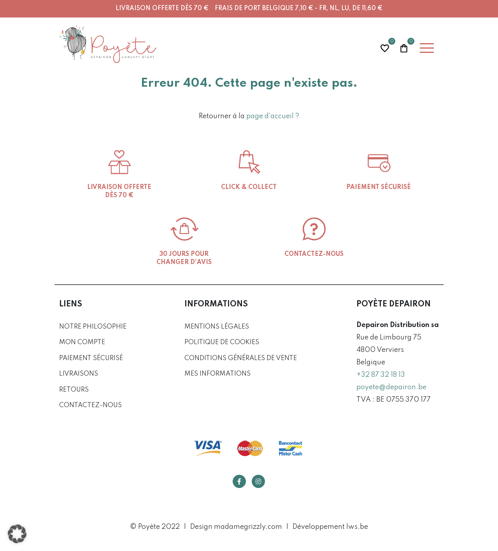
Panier (403, 47)
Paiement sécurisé (91, 358)
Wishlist (384, 47)
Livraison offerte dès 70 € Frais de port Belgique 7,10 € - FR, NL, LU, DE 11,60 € (249, 8)
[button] (17, 534)
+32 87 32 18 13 (380, 374)
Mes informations (217, 374)
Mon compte (82, 342)
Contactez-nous (90, 405)
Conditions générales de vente (240, 358)
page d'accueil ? (272, 116)
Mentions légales (216, 327)
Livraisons (78, 374)
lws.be (357, 526)
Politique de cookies (221, 342)
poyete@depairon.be (391, 387)
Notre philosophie (92, 327)
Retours (74, 390)
